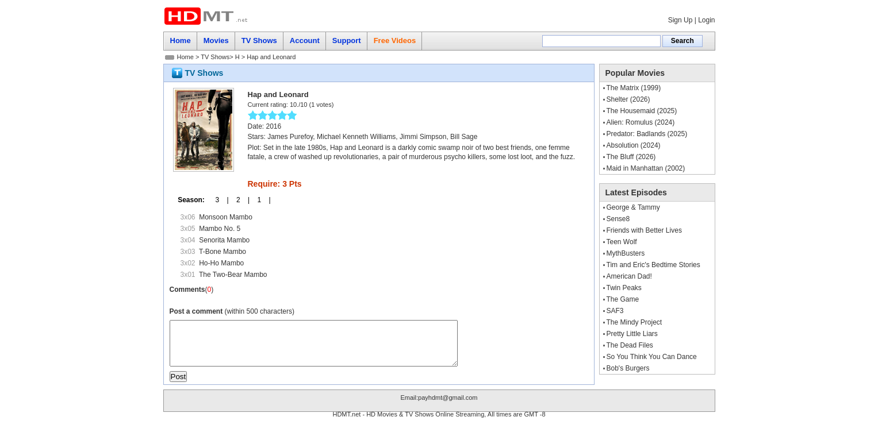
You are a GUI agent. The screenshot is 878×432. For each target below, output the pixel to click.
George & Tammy (633, 207)
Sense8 (618, 219)
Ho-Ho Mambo (221, 263)
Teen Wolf (622, 242)
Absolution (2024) (634, 145)
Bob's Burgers (628, 368)
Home (185, 56)
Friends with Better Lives (644, 230)
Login (706, 20)
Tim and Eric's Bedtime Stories (653, 265)
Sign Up (680, 20)
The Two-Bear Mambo (233, 275)
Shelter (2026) (628, 99)
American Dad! (629, 276)
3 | (218, 200)
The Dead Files (630, 345)
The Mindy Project (634, 322)
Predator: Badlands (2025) (647, 134)
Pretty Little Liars (632, 334)
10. (294, 104)
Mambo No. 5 (219, 229)
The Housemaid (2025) (642, 111)
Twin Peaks (624, 288)
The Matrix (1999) (634, 88)
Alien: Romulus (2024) (641, 122)
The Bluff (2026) (631, 157)
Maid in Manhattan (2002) (646, 168)
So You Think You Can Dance (652, 357)
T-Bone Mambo (222, 252)
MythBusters (626, 253)
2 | (239, 200)
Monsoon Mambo (225, 217)
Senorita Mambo (224, 240)
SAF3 (615, 311)
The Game (623, 299)
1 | (260, 200)
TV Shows (215, 56)
